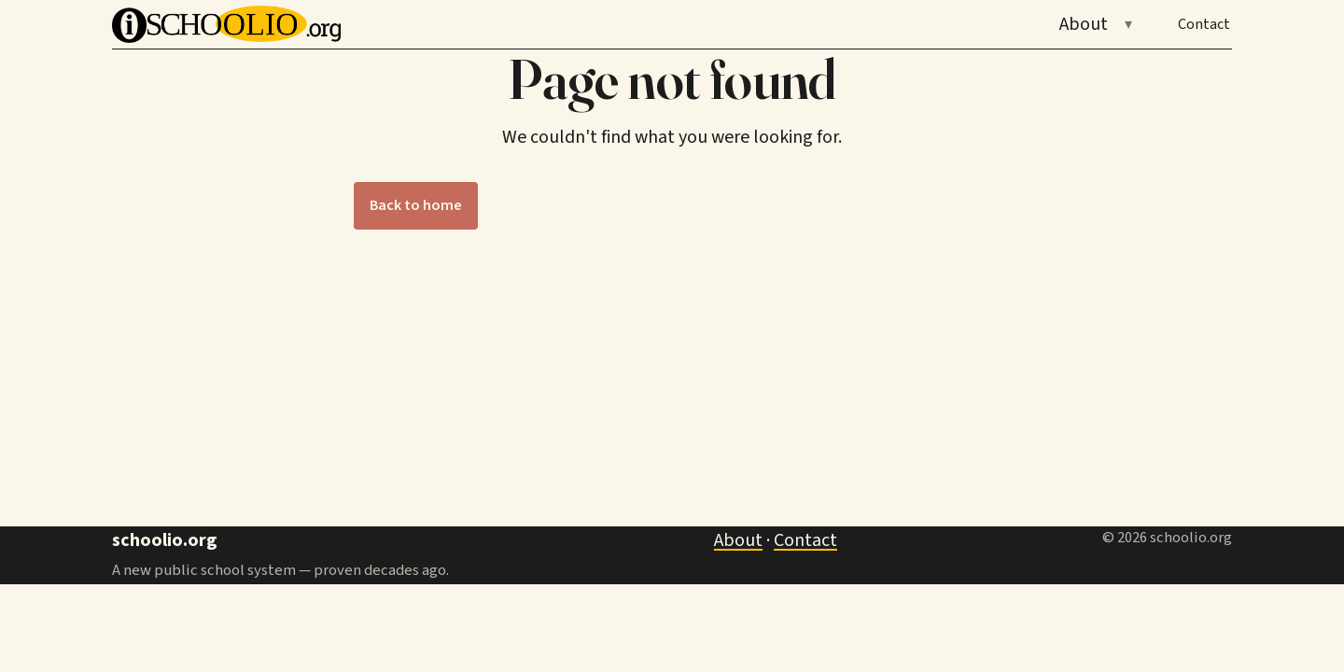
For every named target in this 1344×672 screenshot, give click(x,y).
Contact (1204, 24)
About (1083, 24)
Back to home (416, 205)
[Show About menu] (1128, 24)
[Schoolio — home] (226, 24)
